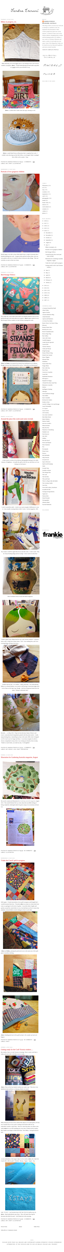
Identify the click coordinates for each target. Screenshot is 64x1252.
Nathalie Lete (45, 432)
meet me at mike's (46, 423)
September (48, 240)
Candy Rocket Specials (48, 342)
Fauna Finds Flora (46, 363)
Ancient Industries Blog (48, 314)
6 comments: (28, 1219)
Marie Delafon (46, 419)
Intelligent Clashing (47, 389)
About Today (45, 310)
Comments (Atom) (12, 1230)
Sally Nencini (45, 457)
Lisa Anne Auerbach (47, 415)
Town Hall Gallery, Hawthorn (49, 487)
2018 (45, 221)
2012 (45, 288)
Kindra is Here (46, 402)
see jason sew (45, 459)
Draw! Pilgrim (45, 357)
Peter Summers (46, 444)
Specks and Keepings (47, 464)
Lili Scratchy (45, 412)
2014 (45, 230)
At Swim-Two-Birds (47, 321)
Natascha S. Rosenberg (48, 429)
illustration (17, 163)
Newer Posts (4, 1226)
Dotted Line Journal (47, 355)
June (47, 270)
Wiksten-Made (46, 502)
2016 (45, 225)
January (48, 282)
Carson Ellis (45, 344)
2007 (45, 300)
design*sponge (46, 351)
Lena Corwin (45, 410)
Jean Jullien (45, 395)
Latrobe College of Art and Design (50, 404)
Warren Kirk (45, 496)
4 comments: (28, 409)
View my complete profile (50, 49)
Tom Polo (44, 485)
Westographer (45, 500)
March (47, 277)
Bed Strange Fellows (8, 275)
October (48, 237)
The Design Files (46, 472)
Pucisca (44, 453)
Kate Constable (46, 397)
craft (10, 163)
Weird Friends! (46, 498)
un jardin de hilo (46, 489)
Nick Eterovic (45, 434)
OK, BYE (44, 436)
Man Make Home (46, 417)
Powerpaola (45, 449)
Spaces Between (46, 462)
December (48, 232)
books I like (12, 749)
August (48, 242)
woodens (44, 192)
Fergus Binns (45, 365)
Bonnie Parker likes (47, 327)
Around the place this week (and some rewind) (17, 419)
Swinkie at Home (46, 470)
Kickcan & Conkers (47, 400)
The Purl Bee (45, 476)
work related (45, 206)
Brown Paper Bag (46, 333)
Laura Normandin (46, 406)
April (47, 275)
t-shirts (44, 211)
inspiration (24, 749)
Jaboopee (44, 391)
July (47, 245)
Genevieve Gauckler (47, 372)
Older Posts (37, 1226)
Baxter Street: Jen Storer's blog (50, 323)
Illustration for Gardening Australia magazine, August (19, 757)
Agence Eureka (46, 312)
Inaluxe (44, 387)
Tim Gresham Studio (47, 483)
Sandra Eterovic (49, 21)
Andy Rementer (46, 316)
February (48, 280)
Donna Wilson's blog (47, 353)
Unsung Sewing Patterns (48, 491)
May (47, 272)
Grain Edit (45, 374)
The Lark (44, 474)
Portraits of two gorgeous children (12, 172)
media (43, 200)
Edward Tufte (45, 359)
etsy (43, 189)
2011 (45, 290)
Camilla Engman (46, 340)
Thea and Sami (46, 479)
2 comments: (28, 161)
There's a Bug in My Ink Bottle (50, 481)
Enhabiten (44, 361)
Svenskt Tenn (45, 468)
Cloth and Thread (46, 348)
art (7, 163)
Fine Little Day (46, 368)
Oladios (44, 438)
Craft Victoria (35, 63)
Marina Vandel (46, 421)
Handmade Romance (47, 376)
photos (44, 213)
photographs (45, 198)
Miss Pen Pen (45, 427)
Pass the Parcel (46, 440)
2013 (45, 285)
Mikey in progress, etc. (9, 22)
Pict (43, 447)
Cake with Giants (46, 338)
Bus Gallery (45, 336)
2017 (45, 223)
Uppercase (45, 493)
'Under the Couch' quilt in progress (13, 860)
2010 (45, 292)
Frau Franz (45, 370)
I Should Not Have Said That (49, 383)
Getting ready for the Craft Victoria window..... (17, 1050)
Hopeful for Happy (47, 380)
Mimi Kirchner (46, 425)
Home (20, 1226)
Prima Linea (45, 451)
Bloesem (44, 325)
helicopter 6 (45, 378)
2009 (45, 295)
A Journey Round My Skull (49, 308)
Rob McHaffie (45, 455)
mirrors (44, 204)
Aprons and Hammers (47, 318)
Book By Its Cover (47, 329)
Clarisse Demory (46, 346)
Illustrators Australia (47, 385)
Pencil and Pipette (46, 442)
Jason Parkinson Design (48, 393)
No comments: (28, 850)
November (48, 235)
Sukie (43, 466)
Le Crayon (45, 408)
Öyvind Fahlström (46, 504)
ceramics (44, 209)
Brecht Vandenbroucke (48, 331)
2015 (45, 228)
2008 (45, 297)
